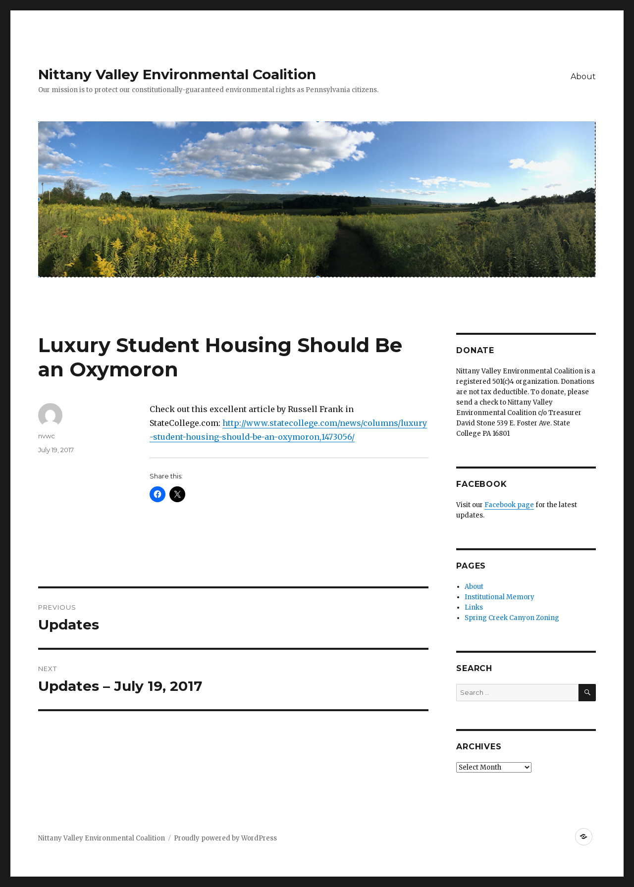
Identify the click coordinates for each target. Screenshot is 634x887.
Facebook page (509, 505)
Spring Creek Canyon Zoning (512, 618)
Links (474, 607)
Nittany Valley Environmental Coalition (177, 74)
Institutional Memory (499, 597)
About (583, 76)
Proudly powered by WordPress (225, 838)
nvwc (46, 436)
